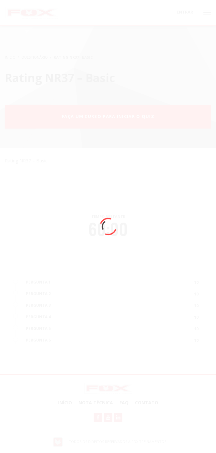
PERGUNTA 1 (38, 282)
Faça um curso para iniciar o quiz (108, 116)
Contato (146, 403)
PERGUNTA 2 (38, 293)
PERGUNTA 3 (38, 305)
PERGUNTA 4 (38, 317)
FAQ (124, 403)
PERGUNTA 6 (38, 340)
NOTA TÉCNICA (95, 403)
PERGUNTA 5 (38, 328)
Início (65, 403)
